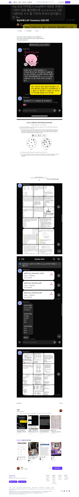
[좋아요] (19, 403)
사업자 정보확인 (47, 487)
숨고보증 (53, 482)
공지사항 (65, 476)
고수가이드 (60, 478)
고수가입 (67, 2)
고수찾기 (53, 480)
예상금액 (53, 479)
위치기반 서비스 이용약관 (26, 487)
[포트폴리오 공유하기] (60, 403)
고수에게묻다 (54, 483)
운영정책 (65, 479)
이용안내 (53, 476)
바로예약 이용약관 (41, 487)
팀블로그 (47, 479)
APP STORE (13, 481)
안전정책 (53, 478)
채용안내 (47, 478)
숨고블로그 (48, 480)
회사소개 (47, 476)
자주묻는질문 (66, 478)
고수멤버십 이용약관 (34, 487)
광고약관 (14, 487)
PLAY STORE (22, 481)
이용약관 (10, 487)
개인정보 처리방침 (19, 487)
